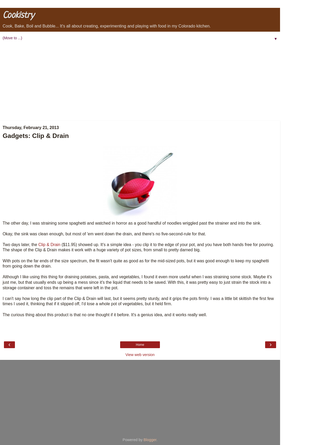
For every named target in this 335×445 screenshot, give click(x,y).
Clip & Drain (49, 244)
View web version (140, 355)
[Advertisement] (140, 81)
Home (140, 345)
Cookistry (18, 15)
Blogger (150, 440)
